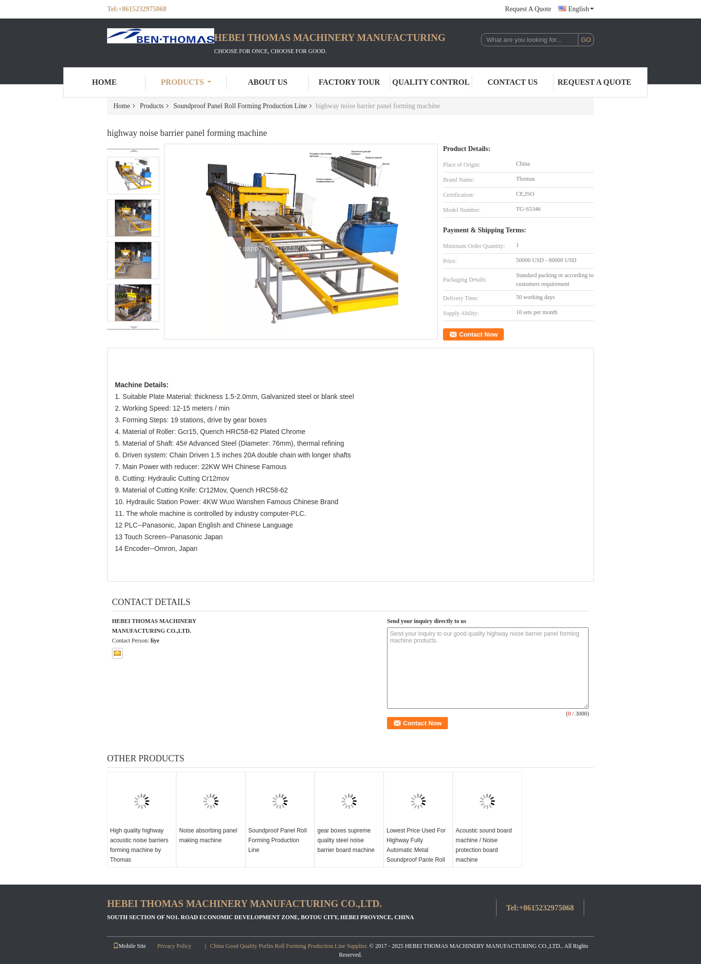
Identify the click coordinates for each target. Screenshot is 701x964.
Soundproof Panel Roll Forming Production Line (240, 106)
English (581, 9)
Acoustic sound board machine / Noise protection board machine (484, 845)
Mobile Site (129, 946)
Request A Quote (528, 9)
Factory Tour (349, 82)
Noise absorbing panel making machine (208, 835)
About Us (267, 82)
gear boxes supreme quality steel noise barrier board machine (345, 840)
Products (186, 82)
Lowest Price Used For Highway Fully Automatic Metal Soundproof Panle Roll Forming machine (416, 850)
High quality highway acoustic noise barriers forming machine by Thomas (139, 845)
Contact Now (478, 334)
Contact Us (512, 82)
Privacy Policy (174, 946)
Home (104, 82)
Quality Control (431, 82)
